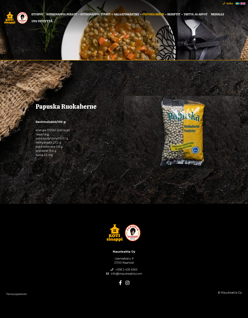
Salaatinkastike (126, 14)
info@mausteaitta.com (124, 273)
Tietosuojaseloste (16, 294)
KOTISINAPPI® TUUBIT (95, 14)
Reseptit (173, 14)
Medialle (217, 14)
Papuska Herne (153, 14)
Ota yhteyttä (42, 21)
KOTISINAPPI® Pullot (61, 14)
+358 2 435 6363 (124, 269)
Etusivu (37, 14)
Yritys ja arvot (196, 14)
